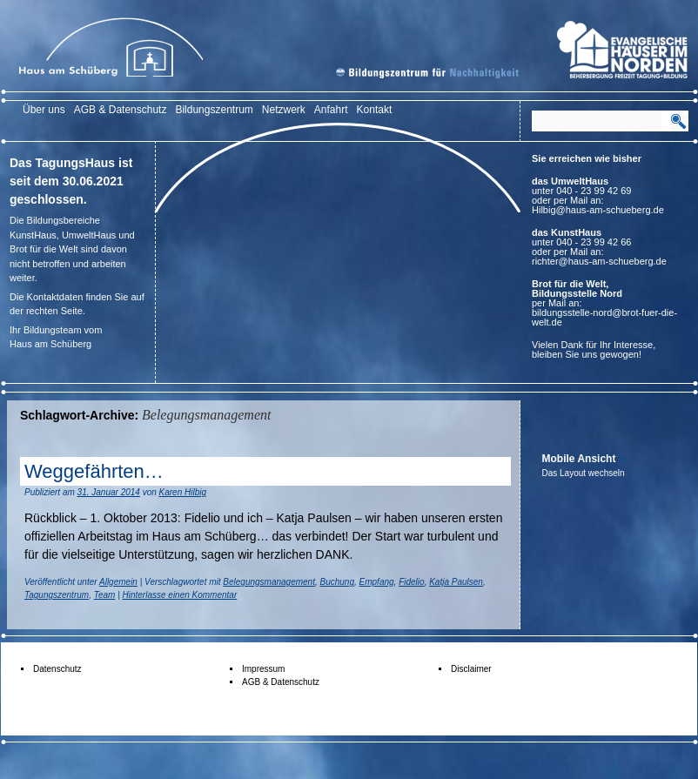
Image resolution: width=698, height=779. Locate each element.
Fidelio (411, 582)
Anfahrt (331, 110)
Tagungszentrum (56, 595)
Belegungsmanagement (269, 582)
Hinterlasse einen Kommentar (180, 595)
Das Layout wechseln (583, 473)
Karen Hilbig (182, 492)
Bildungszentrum (213, 110)
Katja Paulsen (456, 582)
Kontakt (375, 110)
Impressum (263, 669)
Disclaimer (471, 669)
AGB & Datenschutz (120, 110)
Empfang (376, 582)
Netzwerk (283, 110)
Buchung (337, 582)
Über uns (44, 110)
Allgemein (118, 582)
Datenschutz (57, 669)
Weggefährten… (94, 471)
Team (105, 595)
